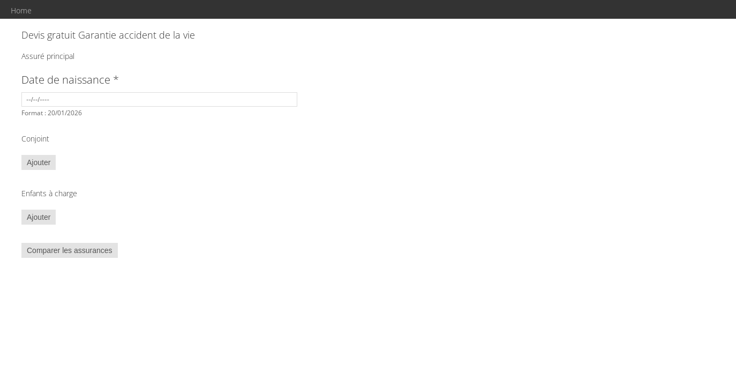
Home (21, 10)
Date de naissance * (70, 79)
